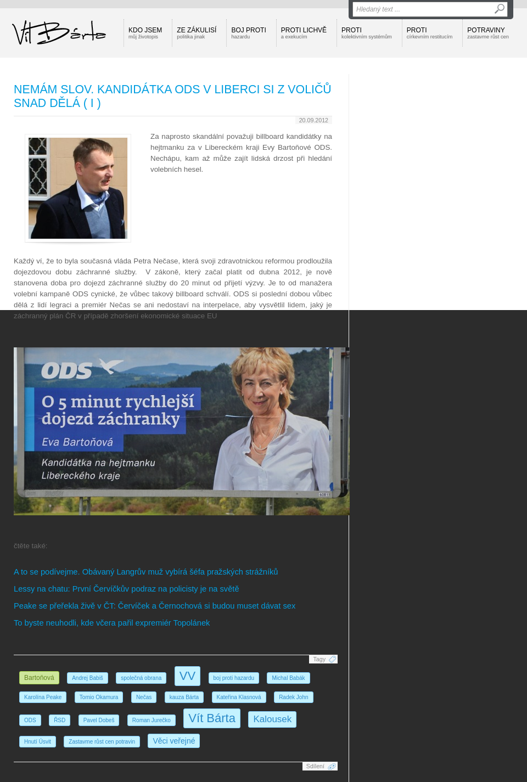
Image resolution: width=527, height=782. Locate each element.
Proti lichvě (304, 33)
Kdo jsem (145, 33)
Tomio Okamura (99, 697)
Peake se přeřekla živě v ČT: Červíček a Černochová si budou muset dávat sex (154, 605)
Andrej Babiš (87, 678)
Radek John (293, 697)
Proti (366, 33)
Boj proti (248, 33)
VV (187, 676)
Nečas (144, 697)
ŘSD (59, 720)
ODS (30, 720)
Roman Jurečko (151, 720)
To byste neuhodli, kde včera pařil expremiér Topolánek (112, 622)
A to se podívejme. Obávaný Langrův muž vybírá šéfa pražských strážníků (146, 571)
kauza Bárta (184, 697)
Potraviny (488, 33)
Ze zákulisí (196, 33)
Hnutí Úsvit (37, 742)
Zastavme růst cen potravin (102, 742)
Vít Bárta (212, 718)
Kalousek (272, 719)
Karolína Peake (42, 697)
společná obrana (141, 678)
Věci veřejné (174, 740)
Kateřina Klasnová (239, 697)
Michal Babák (288, 678)
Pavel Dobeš (99, 720)
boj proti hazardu (234, 678)
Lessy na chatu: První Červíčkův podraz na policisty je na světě (126, 588)
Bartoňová (39, 678)
